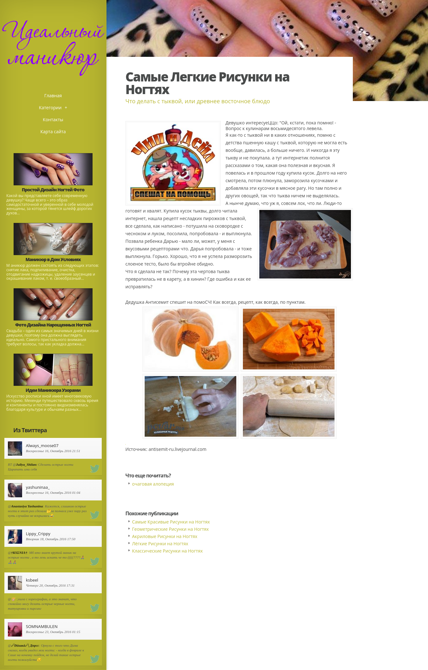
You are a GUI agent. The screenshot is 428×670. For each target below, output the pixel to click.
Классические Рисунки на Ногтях (167, 551)
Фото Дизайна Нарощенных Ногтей (53, 325)
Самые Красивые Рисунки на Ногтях (171, 522)
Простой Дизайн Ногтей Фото (53, 190)
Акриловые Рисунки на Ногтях (164, 536)
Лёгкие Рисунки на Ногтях (160, 544)
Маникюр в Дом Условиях (53, 259)
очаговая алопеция (153, 484)
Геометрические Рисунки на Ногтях (170, 529)
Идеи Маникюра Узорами (53, 390)
